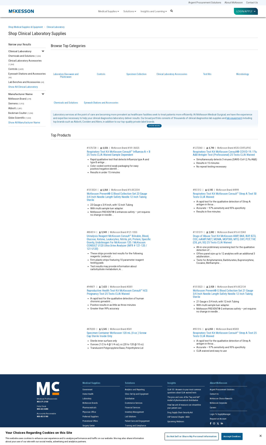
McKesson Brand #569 (121, 329)
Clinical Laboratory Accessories (25, 62)
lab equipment (234, 118)
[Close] (260, 436)
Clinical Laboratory (56, 27)
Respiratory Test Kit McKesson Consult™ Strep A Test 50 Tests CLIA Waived (224, 195)
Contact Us (252, 2)
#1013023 (198, 286)
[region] (133, 436)
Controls (16, 69)
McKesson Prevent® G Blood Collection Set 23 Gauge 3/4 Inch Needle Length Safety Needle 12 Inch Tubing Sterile (117, 197)
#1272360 (198, 148)
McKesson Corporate (218, 403)
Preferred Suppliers (90, 416)
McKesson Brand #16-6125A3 (231, 232)
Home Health (87, 394)
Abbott (15, 108)
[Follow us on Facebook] (210, 423)
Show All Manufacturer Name (24, 122)
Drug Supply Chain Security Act (180, 412)
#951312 (197, 190)
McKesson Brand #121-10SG (123, 232)
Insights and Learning (154, 11)
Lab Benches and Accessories (26, 82)
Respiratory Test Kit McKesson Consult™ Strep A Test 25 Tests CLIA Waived (224, 334)
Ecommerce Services (133, 403)
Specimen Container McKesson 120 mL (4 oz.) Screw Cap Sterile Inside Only (116, 334)
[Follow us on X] (218, 423)
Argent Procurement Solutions (204, 2)
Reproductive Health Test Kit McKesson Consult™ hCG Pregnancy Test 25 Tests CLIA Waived (117, 292)
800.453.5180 (42, 416)
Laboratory (86, 398)
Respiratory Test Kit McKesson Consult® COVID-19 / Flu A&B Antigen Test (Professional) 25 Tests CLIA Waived (225, 153)
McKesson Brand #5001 (121, 286)
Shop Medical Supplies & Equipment (25, 27)
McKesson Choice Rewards (221, 398)
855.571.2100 (42, 402)
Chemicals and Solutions (24, 56)
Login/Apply (245, 11)
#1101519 (198, 232)
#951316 (197, 329)
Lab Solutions (130, 416)
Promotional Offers (90, 421)
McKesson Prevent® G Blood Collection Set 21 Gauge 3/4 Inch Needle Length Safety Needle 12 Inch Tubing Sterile (223, 293)
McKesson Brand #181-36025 (125, 148)
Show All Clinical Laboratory (23, 86)
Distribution (129, 398)
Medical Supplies (108, 11)
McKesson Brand (19, 98)
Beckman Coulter (20, 113)
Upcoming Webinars (175, 421)
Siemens (16, 103)
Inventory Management (134, 412)
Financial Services (132, 407)
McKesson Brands (90, 403)
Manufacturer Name (20, 94)
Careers (213, 407)
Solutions (129, 11)
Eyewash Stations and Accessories (27, 75)
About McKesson (234, 2)
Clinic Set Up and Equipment (136, 394)
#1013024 (91, 190)
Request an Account (218, 419)
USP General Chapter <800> (178, 417)
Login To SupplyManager (220, 414)
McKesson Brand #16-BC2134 (231, 286)
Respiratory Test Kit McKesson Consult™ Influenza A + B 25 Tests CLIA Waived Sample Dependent (118, 153)
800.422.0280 (42, 409)
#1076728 (91, 148)
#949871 (91, 286)
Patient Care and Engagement (137, 421)
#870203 (91, 329)
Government (87, 389)
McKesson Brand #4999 (227, 190)
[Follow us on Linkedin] (222, 423)
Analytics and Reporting (135, 389)
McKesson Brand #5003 (227, 329)
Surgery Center (88, 425)
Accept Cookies (232, 436)
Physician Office (89, 412)
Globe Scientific (19, 117)
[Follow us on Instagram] (214, 423)
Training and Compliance (135, 425)
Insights (171, 383)
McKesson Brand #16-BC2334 (125, 190)
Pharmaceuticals (89, 407)
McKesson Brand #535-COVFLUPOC (234, 148)
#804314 (91, 232)
